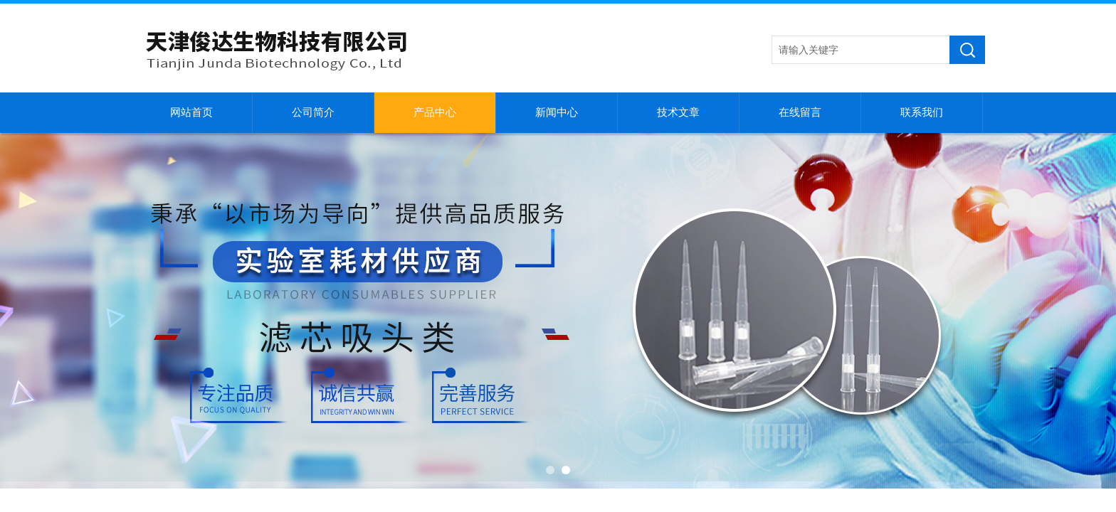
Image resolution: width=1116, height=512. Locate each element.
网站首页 (191, 112)
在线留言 (800, 112)
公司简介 (313, 112)
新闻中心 (556, 112)
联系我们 (921, 112)
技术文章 (678, 112)
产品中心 (435, 112)
